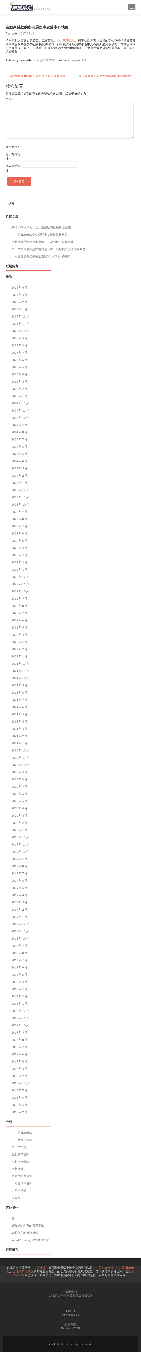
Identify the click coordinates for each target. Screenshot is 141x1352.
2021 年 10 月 (20, 678)
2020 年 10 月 (20, 765)
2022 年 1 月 (19, 656)
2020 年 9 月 (19, 772)
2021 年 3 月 (19, 728)
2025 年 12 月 (20, 316)
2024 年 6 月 (19, 446)
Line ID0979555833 (70, 1312)
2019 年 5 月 (19, 887)
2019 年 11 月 (20, 844)
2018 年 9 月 (19, 945)
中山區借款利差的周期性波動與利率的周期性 (104, 76)
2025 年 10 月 (20, 331)
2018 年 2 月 (19, 996)
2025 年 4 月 (19, 374)
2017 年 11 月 (20, 1018)
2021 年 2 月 (19, 736)
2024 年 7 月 (19, 439)
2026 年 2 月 (19, 302)
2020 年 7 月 (19, 786)
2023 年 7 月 (19, 526)
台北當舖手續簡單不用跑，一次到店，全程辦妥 (42, 242)
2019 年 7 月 (19, 873)
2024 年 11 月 (20, 410)
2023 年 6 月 (19, 533)
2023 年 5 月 (19, 540)
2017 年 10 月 (20, 1025)
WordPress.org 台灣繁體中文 (30, 1240)
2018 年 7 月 (19, 960)
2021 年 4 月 (19, 721)
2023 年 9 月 (19, 511)
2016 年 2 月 (19, 1112)
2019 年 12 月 (20, 837)
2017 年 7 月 (19, 1047)
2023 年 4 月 (19, 548)
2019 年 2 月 (19, 909)
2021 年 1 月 (19, 743)
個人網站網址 (13, 168)
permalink (80, 60)
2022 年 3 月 (19, 642)
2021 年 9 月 (19, 685)
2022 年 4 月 (19, 634)
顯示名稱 (12, 147)
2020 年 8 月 (19, 779)
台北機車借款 (20, 1154)
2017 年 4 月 (19, 1061)
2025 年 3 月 (19, 381)
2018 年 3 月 (19, 989)
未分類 (15, 1197)
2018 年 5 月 (19, 974)
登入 (14, 1218)
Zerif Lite (55, 1344)
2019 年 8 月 (19, 866)
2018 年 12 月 (20, 924)
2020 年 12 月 (20, 750)
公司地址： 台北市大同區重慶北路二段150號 (70, 1293)
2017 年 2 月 (19, 1076)
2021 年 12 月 (20, 663)
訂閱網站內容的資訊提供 (27, 1225)
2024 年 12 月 (20, 403)
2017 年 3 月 (19, 1068)
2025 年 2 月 (19, 388)
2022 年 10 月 (20, 591)
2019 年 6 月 (19, 880)
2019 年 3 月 (19, 902)
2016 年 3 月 (19, 1104)
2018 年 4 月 (19, 981)
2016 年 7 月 (19, 1090)
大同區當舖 (18, 1190)
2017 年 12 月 (20, 1010)
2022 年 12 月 (20, 576)
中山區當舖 (18, 1147)
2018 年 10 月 (20, 938)
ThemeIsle (85, 1344)
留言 (9, 99)
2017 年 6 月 (19, 1054)
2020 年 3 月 (19, 815)
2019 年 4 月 (19, 895)
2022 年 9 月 (19, 598)
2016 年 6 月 (19, 1097)
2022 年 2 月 (19, 649)
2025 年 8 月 (19, 345)
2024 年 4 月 (19, 461)
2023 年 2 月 (19, 562)
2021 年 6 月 (19, 707)
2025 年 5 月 (19, 367)
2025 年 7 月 (19, 352)
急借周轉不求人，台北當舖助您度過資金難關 (41, 227)
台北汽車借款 (66, 40)
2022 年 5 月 (19, 627)
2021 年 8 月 (19, 692)
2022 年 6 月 (19, 620)
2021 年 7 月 (19, 699)
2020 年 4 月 (19, 808)
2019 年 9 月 (19, 859)
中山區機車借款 (21, 1132)
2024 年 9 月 (19, 425)
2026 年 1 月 (19, 309)
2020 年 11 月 (20, 757)
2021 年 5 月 (19, 714)
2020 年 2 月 (19, 822)
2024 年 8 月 (19, 432)
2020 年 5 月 (19, 801)
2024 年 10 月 (20, 417)
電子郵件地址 (13, 156)
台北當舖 (17, 1168)
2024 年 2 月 (19, 475)
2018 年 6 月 (19, 967)
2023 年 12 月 (20, 490)
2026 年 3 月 (19, 294)
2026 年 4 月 (19, 287)
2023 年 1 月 (19, 569)
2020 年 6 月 (19, 793)
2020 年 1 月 (19, 830)
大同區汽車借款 (21, 1183)
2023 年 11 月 (20, 497)
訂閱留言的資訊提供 (24, 1232)
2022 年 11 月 (20, 584)
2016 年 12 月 (20, 1083)
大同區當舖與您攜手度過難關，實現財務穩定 (41, 256)
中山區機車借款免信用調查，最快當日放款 (39, 234)
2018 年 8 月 (19, 953)
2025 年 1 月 (19, 396)
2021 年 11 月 (20, 670)
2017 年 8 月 (19, 1039)
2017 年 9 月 (19, 1032)
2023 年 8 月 (19, 519)
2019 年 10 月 (20, 851)
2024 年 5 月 (19, 453)
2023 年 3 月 (19, 555)
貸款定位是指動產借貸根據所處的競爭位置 (35, 76)
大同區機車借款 (21, 1176)
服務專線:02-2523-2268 (70, 1326)
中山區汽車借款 (21, 1140)
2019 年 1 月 (19, 916)
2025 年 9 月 (19, 338)
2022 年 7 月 (19, 613)
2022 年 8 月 (19, 605)
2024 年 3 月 (19, 468)
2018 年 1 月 (19, 1003)
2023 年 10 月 (20, 504)
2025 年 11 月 (20, 323)
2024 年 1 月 (19, 482)
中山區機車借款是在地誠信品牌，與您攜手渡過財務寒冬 (48, 249)
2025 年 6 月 (19, 359)
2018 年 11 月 (20, 931)
